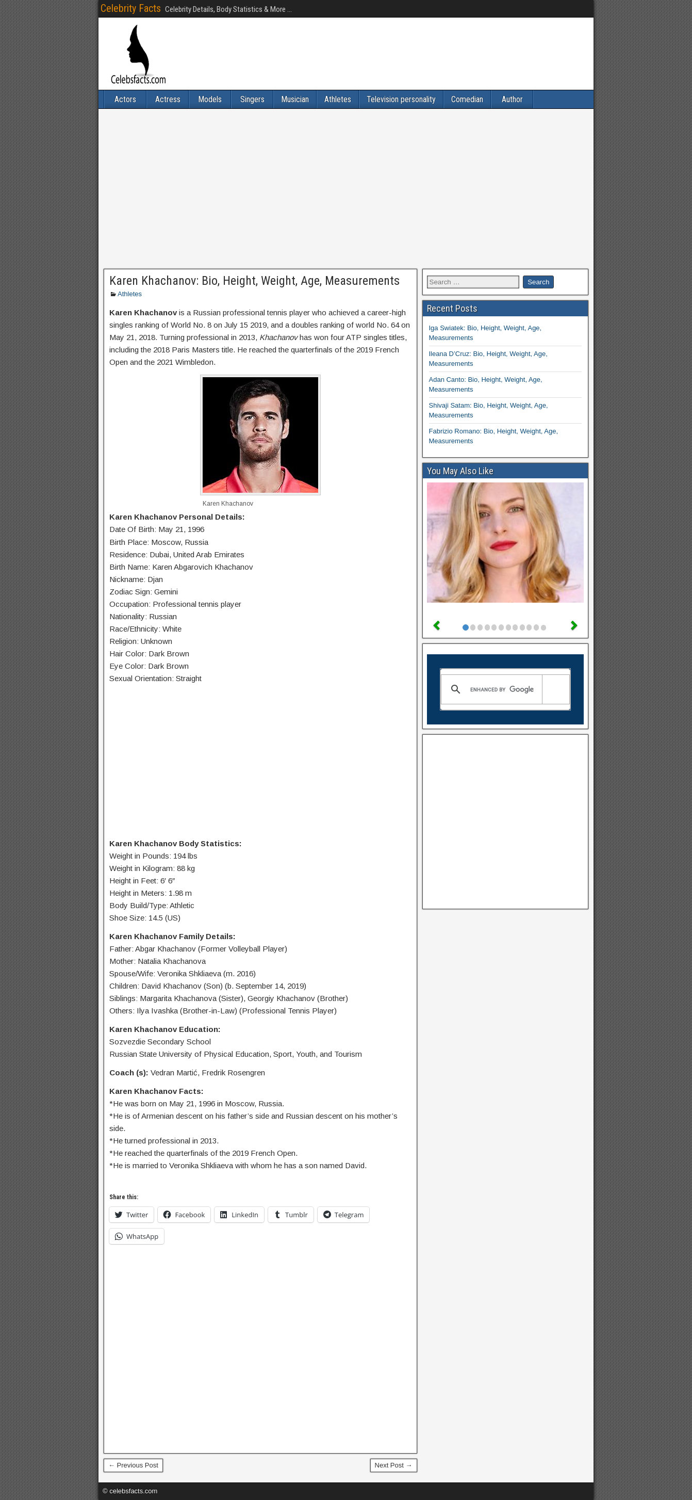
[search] (503, 689)
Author (512, 99)
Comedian (467, 99)
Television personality (401, 99)
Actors (125, 99)
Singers (252, 99)
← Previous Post (133, 1465)
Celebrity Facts (131, 8)
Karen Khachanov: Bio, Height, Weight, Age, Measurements (254, 280)
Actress (167, 99)
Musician (295, 99)
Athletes (337, 99)
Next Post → (394, 1465)
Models (210, 99)
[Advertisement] (346, 189)
